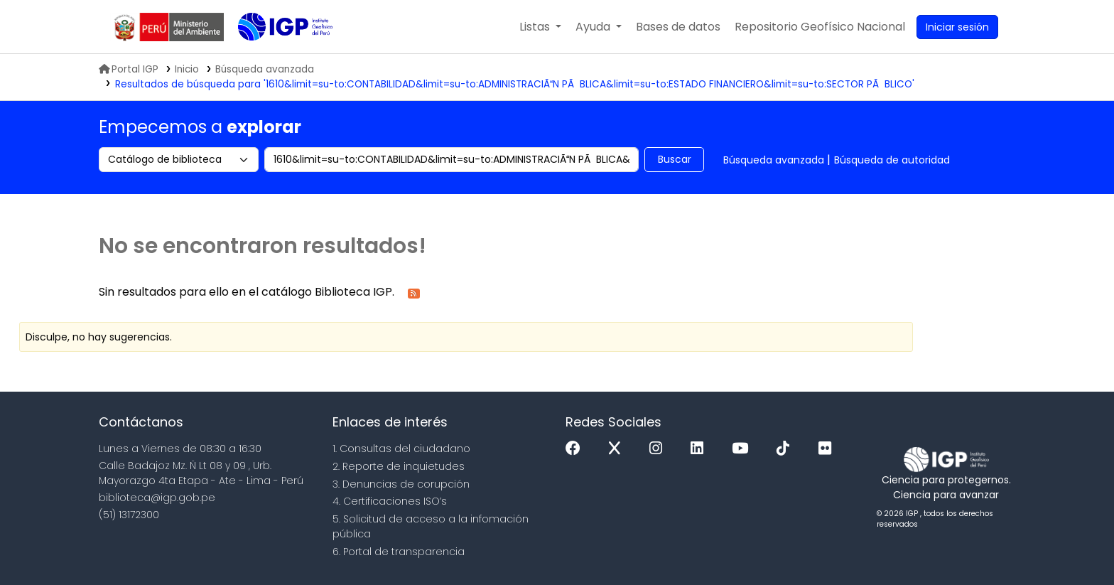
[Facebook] (577, 448)
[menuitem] (820, 27)
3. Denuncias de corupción (401, 484)
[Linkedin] (700, 448)
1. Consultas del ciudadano (401, 448)
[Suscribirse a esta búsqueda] (414, 292)
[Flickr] (828, 448)
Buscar (674, 159)
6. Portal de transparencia (398, 551)
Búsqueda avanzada (773, 160)
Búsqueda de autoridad (892, 160)
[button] (540, 27)
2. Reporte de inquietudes (398, 466)
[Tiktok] (786, 448)
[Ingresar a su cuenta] (957, 27)
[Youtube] (743, 448)
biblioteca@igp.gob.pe (157, 497)
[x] (618, 448)
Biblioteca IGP (273, 55)
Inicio (187, 69)
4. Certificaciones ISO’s (389, 501)
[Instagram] (659, 448)
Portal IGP (128, 69)
